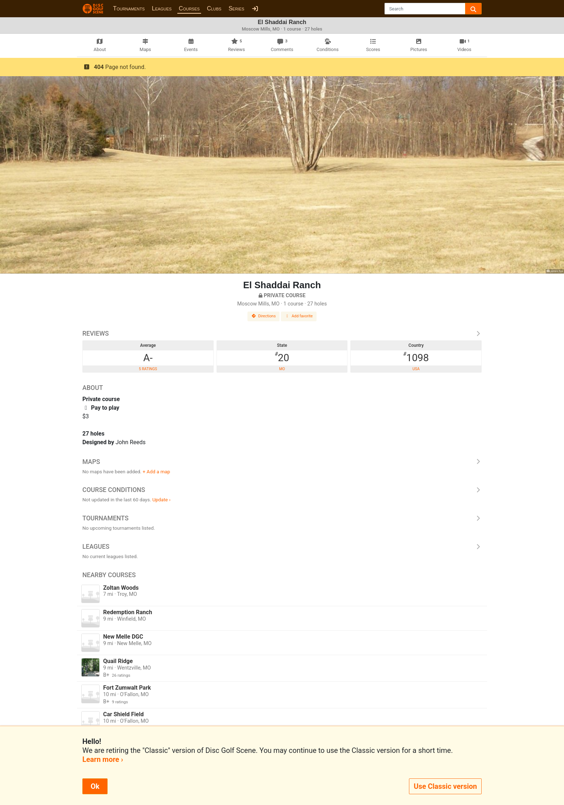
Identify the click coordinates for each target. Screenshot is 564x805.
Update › (161, 499)
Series (236, 8)
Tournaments (129, 8)
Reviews (282, 333)
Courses (189, 8)
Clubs (214, 8)
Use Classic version (445, 786)
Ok (95, 786)
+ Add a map (156, 471)
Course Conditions (282, 489)
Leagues (162, 8)
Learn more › (102, 759)
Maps (282, 461)
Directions (263, 316)
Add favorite (299, 316)
